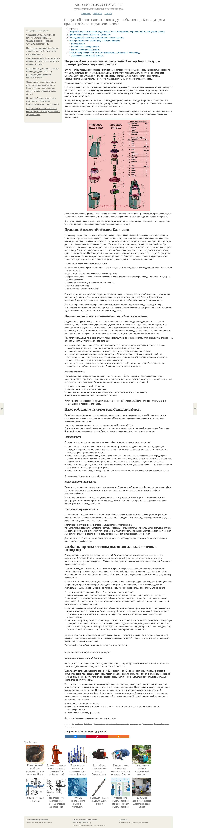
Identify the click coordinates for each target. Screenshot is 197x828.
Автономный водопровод (162, 724)
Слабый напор (88, 724)
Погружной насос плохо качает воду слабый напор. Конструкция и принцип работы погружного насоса (116, 32)
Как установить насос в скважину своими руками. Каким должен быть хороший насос (43, 112)
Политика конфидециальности (82, 822)
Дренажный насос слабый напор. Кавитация (89, 35)
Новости (97, 13)
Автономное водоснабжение (98, 5)
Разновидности (78, 44)
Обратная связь (123, 819)
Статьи (108, 13)
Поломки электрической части (85, 50)
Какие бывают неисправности (85, 47)
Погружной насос (77, 724)
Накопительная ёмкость (72, 727)
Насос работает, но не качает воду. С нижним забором (94, 41)
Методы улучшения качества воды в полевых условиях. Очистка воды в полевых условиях (43, 61)
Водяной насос (111, 724)
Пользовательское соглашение (88, 819)
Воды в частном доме (134, 724)
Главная (86, 13)
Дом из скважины (147, 724)
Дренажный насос (99, 724)
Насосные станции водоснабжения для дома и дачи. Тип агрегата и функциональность (42, 51)
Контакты (75, 819)
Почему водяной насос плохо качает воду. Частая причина (96, 38)
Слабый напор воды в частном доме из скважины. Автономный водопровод (104, 53)
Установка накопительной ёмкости (87, 56)
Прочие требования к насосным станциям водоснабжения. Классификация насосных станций (42, 101)
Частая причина (121, 724)
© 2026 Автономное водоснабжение (37, 819)
